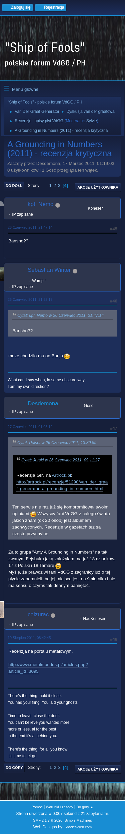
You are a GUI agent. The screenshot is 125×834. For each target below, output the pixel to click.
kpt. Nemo (40, 204)
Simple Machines (78, 820)
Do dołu (14, 186)
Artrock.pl (61, 475)
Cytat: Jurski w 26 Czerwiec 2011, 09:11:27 (60, 460)
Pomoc (37, 807)
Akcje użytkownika (97, 187)
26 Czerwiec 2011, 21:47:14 (30, 227)
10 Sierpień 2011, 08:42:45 (29, 638)
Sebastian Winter (49, 270)
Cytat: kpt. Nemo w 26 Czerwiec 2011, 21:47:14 (60, 315)
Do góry (14, 768)
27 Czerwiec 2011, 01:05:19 (30, 427)
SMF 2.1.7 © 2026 (47, 820)
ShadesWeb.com (78, 827)
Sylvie (91, 121)
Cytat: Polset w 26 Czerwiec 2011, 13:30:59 (56, 442)
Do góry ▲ (84, 807)
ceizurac (38, 614)
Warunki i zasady (59, 807)
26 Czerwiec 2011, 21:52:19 (30, 299)
